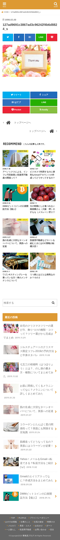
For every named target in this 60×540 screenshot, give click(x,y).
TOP (13, 518)
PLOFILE (22, 518)
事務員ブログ (28, 536)
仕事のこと (25, 522)
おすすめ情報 (11, 522)
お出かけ (39, 526)
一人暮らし (11, 530)
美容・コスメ (25, 526)
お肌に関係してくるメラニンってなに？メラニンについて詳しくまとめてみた (28, 391)
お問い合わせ (40, 530)
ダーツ (49, 526)
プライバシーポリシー (39, 518)
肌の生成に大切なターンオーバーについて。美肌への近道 (28, 411)
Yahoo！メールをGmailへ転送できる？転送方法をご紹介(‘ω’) (28, 463)
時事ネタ (51, 522)
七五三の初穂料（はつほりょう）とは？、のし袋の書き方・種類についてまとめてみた (28, 370)
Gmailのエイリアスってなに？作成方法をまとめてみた (28, 480)
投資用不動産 (25, 530)
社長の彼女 (39, 522)
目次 (52, 530)
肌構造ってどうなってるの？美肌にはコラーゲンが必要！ (28, 445)
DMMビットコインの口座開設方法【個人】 (27, 496)
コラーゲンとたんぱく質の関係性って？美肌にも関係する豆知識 (28, 428)
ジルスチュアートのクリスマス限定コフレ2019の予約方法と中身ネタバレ (28, 351)
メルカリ (12, 526)
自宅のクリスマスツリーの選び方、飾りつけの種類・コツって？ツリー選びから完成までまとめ (28, 331)
